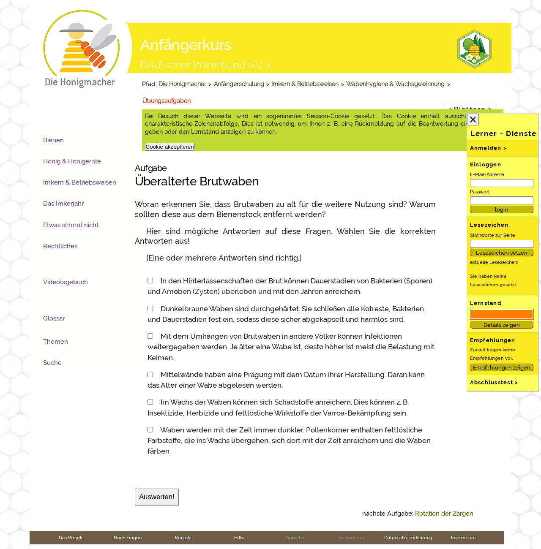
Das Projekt (71, 538)
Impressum (463, 538)
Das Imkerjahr (63, 203)
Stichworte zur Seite (492, 235)
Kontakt (183, 538)
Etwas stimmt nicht (70, 225)
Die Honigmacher (182, 84)
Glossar (54, 318)
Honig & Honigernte (72, 161)
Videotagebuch (65, 282)
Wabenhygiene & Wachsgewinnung (395, 84)
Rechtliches (60, 246)
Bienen (53, 140)
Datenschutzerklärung (408, 538)
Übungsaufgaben (166, 101)
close (473, 119)
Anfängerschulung (239, 84)
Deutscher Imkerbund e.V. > (205, 64)
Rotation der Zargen (444, 513)
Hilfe (239, 538)
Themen (55, 341)
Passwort (480, 192)
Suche (52, 363)
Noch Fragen (128, 538)
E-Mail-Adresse (487, 174)
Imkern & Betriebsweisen (305, 84)
